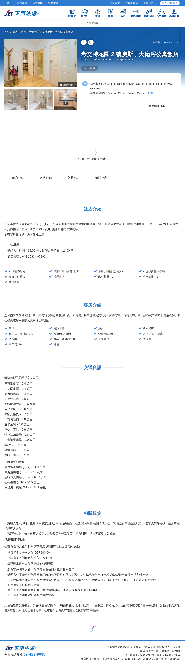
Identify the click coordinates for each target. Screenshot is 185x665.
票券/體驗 (136, 13)
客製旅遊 (53, 3)
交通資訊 (73, 178)
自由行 (85, 13)
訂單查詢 (115, 3)
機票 (110, 13)
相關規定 (101, 178)
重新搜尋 (93, 23)
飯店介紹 (18, 178)
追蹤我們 (149, 3)
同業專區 (22, 3)
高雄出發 (174, 13)
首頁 (7, 31)
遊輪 (97, 13)
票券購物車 (131, 3)
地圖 (151, 92)
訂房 (15, 31)
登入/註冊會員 (170, 3)
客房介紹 (46, 178)
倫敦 (23, 31)
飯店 (123, 13)
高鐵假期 (149, 13)
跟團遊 (72, 13)
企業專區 (38, 3)
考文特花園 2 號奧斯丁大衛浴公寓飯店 (51, 31)
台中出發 (161, 13)
